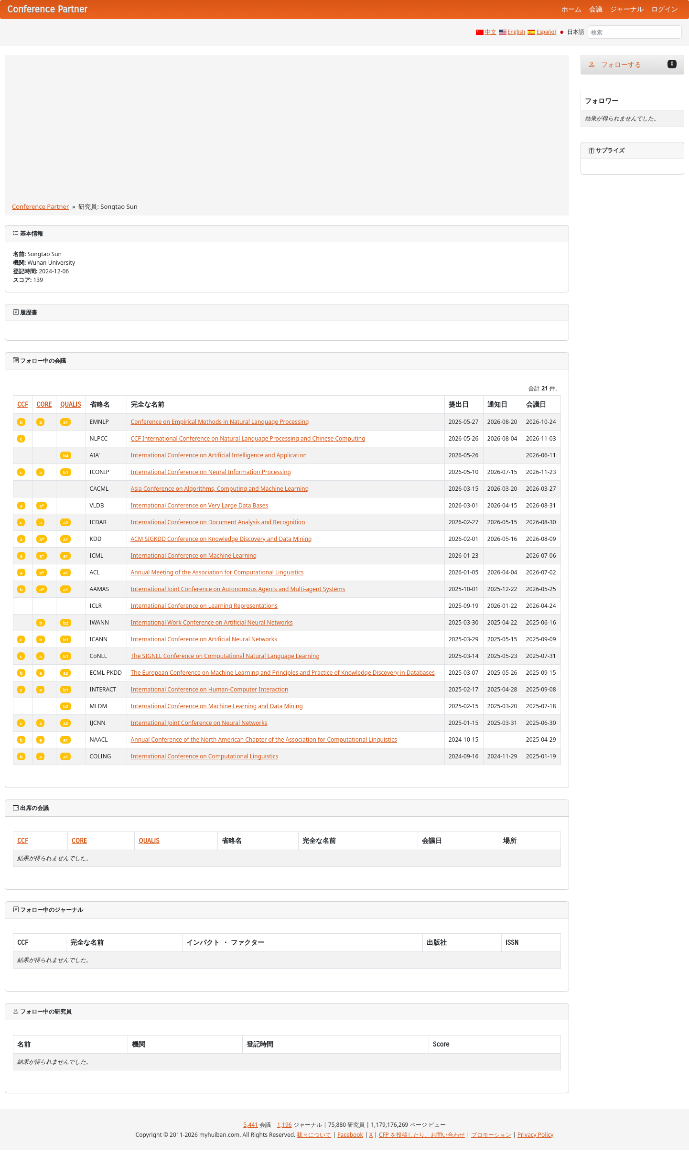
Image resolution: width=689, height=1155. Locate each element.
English (517, 32)
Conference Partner (40, 206)
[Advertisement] (286, 130)
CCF (22, 404)
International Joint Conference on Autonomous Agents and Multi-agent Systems (238, 589)
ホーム (571, 9)
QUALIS (70, 404)
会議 (596, 9)
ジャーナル (627, 9)
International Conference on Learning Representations (204, 606)
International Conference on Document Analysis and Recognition (218, 522)
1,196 (284, 1125)
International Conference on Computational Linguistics (205, 756)
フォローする (632, 64)
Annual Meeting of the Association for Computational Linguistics (217, 572)
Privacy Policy (535, 1135)
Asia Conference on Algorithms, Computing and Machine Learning (220, 489)
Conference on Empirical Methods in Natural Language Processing (220, 422)
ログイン (664, 9)
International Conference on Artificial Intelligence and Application (219, 455)
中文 (490, 32)
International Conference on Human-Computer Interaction (210, 689)
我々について (314, 1135)
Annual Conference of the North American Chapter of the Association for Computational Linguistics (264, 739)
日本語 (575, 32)
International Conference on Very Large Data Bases (200, 505)
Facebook (350, 1135)
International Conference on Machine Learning (194, 555)
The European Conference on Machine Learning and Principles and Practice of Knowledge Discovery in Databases (283, 673)
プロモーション (491, 1135)
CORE (44, 404)
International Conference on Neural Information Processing (211, 472)
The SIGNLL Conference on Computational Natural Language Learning (225, 656)
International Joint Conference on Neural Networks (199, 723)
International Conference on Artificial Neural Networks (204, 639)
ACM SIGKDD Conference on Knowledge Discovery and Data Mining (221, 539)
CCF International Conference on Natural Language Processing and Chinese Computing (248, 438)
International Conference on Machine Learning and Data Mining (217, 706)
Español (546, 32)
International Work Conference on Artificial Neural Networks (212, 622)
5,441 (250, 1125)
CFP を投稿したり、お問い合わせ (422, 1135)
